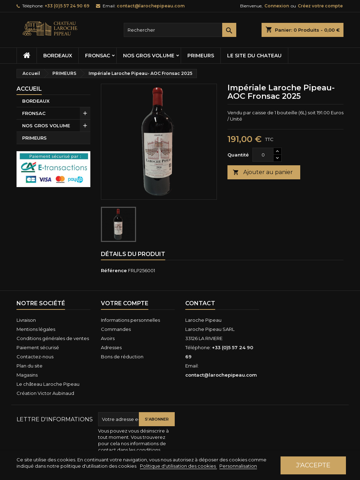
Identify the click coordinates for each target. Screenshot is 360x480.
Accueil (29, 88)
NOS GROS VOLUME (148, 55)
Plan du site (30, 366)
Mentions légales (36, 329)
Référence (114, 270)
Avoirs (108, 338)
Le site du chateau (254, 55)
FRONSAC (97, 55)
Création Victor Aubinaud (45, 393)
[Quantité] (263, 155)
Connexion (276, 5)
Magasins (27, 375)
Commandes (116, 329)
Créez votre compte (320, 5)
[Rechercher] (180, 30)
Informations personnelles (130, 320)
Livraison (26, 320)
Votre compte (124, 303)
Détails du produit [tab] (133, 254)
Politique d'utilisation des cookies (178, 466)
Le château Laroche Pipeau (48, 384)
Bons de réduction (122, 356)
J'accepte (313, 465)
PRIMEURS (200, 55)
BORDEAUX (57, 55)
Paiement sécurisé (38, 347)
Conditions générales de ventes (53, 338)
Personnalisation (238, 466)
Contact (200, 303)
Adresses (111, 347)
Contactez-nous (35, 356)
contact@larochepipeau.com (151, 5)
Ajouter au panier (263, 172)
